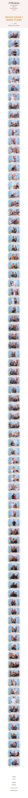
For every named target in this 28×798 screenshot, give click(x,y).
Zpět (15, 23)
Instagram (14, 784)
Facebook (14, 782)
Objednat (14, 776)
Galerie (14, 778)
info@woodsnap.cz (14, 790)
